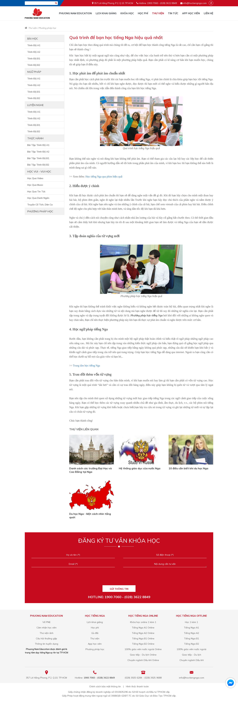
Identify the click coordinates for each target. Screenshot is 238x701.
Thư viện (158, 13)
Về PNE (46, 622)
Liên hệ (208, 13)
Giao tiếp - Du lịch (191, 654)
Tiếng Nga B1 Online (143, 638)
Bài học (32, 38)
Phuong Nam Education (75, 13)
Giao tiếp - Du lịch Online (143, 654)
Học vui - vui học (39, 171)
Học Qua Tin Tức (36, 191)
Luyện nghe (35, 105)
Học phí (143, 13)
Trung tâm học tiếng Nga (86, 365)
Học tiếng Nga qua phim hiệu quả (103, 176)
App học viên (191, 13)
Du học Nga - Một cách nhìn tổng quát (90, 515)
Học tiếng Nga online (143, 615)
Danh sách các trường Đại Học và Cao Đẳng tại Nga (90, 470)
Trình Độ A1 (33, 45)
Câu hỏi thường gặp (46, 638)
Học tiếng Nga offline (191, 615)
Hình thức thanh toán (137, 686)
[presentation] (119, 578)
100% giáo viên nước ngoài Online (143, 649)
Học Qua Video (35, 178)
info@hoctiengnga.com (195, 3)
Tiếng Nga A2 (191, 633)
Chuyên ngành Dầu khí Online (143, 660)
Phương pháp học (47, 28)
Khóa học (127, 13)
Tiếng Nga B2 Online (143, 643)
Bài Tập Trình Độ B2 (38, 164)
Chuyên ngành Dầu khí (191, 660)
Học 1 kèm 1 (191, 622)
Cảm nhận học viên (47, 627)
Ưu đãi (94, 633)
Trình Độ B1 (33, 58)
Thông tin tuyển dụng (46, 643)
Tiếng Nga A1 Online (143, 627)
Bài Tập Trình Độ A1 (38, 145)
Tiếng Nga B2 (191, 643)
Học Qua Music (35, 184)
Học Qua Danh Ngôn (38, 197)
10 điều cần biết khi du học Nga (188, 468)
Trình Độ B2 (33, 65)
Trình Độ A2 (33, 51)
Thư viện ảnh (46, 633)
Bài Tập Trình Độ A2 (38, 151)
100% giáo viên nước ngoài (191, 649)
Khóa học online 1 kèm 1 (143, 622)
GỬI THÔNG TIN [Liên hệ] (119, 588)
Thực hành (35, 138)
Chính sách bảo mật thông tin (105, 686)
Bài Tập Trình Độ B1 (38, 158)
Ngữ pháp (34, 71)
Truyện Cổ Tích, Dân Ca (40, 204)
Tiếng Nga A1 (191, 627)
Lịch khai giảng (106, 13)
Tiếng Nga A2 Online (143, 633)
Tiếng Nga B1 (191, 638)
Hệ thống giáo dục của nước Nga (139, 468)
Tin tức (173, 13)
